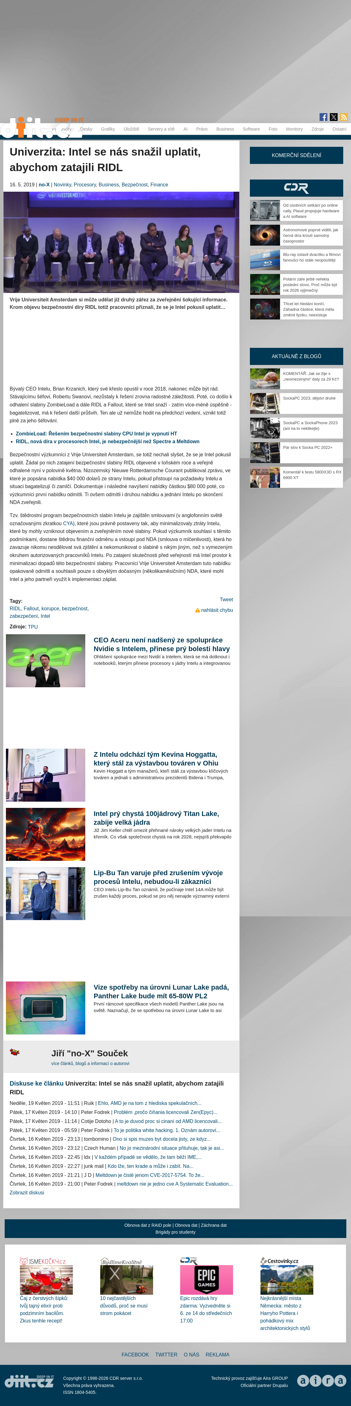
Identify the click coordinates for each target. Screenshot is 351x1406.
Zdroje (317, 129)
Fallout (31, 608)
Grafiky (108, 129)
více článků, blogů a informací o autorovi (90, 1063)
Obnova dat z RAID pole (147, 1225)
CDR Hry (296, 188)
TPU (33, 627)
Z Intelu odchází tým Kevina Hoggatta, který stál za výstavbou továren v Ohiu (156, 759)
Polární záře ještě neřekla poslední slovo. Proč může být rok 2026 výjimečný (310, 285)
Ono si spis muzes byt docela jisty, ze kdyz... (162, 1139)
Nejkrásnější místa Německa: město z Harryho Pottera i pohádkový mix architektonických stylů (285, 1313)
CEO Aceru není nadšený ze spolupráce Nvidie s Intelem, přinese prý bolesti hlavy (162, 644)
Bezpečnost (135, 184)
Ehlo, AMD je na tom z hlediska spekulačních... (150, 1103)
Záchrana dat (214, 1225)
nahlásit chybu (217, 610)
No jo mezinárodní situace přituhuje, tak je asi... (171, 1148)
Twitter (166, 1354)
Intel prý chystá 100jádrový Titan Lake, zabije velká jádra (156, 818)
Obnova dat (186, 1225)
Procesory (85, 184)
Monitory (294, 129)
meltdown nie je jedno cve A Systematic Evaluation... (175, 1184)
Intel (45, 616)
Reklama (217, 1354)
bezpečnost (74, 608)
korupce (50, 608)
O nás (191, 1354)
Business (225, 129)
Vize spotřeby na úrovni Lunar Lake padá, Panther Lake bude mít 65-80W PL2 (161, 991)
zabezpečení (24, 616)
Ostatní (340, 129)
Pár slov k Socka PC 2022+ (308, 447)
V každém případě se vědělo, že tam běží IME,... (148, 1157)
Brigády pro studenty (175, 1232)
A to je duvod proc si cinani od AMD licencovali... (168, 1121)
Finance (159, 184)
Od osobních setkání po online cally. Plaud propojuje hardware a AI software (311, 211)
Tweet (226, 599)
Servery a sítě (161, 129)
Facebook (135, 1354)
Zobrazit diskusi (27, 1192)
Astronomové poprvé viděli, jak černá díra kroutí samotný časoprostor (310, 235)
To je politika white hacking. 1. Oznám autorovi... (167, 1130)
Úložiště (131, 129)
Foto (273, 129)
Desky (86, 129)
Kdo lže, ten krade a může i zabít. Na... (151, 1166)
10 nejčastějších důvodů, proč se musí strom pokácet (124, 1306)
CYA (68, 523)
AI (186, 129)
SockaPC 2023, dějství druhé (309, 398)
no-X (44, 184)
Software (251, 129)
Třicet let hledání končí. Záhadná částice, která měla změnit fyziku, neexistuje (308, 309)
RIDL (15, 608)
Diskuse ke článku (36, 1083)
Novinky (62, 184)
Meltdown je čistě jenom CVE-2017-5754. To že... (150, 1175)
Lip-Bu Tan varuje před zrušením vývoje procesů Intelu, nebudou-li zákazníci (158, 877)
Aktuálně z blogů (296, 356)
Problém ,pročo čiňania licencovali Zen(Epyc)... (166, 1112)
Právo (202, 129)
